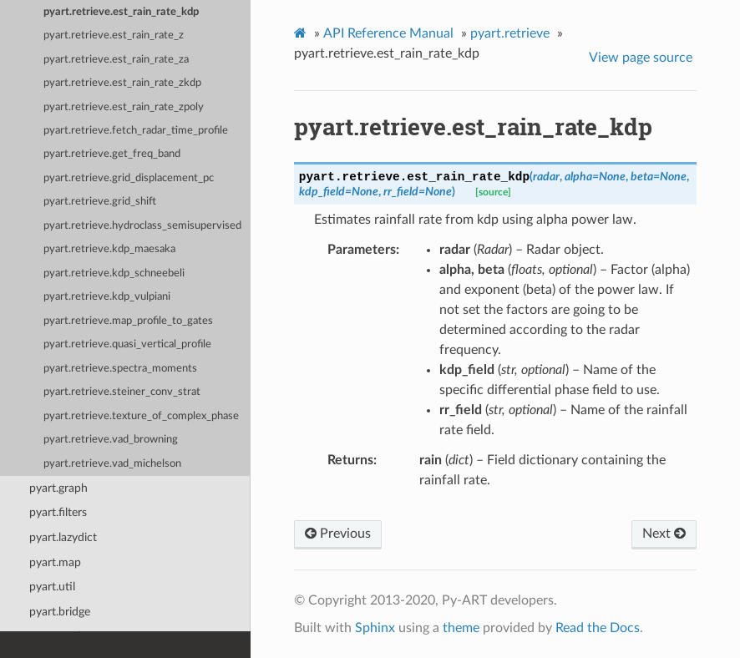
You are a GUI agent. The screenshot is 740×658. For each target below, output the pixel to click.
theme (461, 628)
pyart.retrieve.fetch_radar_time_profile (135, 130)
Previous (338, 533)
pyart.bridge (59, 611)
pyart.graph (58, 488)
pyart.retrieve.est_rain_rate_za (116, 59)
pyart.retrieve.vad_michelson (112, 463)
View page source (640, 57)
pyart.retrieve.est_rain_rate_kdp (121, 12)
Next (664, 533)
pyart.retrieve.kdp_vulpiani (106, 296)
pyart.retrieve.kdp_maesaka (109, 249)
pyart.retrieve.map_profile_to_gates (128, 321)
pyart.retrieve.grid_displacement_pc (128, 178)
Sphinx (375, 628)
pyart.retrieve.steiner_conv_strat (121, 392)
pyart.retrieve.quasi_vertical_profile (127, 344)
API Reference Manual (388, 33)
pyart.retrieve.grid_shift (99, 201)
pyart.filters (58, 512)
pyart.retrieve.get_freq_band (111, 154)
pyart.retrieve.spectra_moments (120, 368)
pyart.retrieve (510, 33)
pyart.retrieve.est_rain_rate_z (113, 35)
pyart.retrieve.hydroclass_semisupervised (142, 225)
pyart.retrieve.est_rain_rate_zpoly (123, 107)
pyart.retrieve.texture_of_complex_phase (141, 416)
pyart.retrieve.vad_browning (110, 439)
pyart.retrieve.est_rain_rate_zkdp (122, 83)
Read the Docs (597, 628)
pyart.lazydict (63, 537)
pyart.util (52, 586)
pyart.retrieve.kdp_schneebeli (114, 273)
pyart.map (55, 562)
